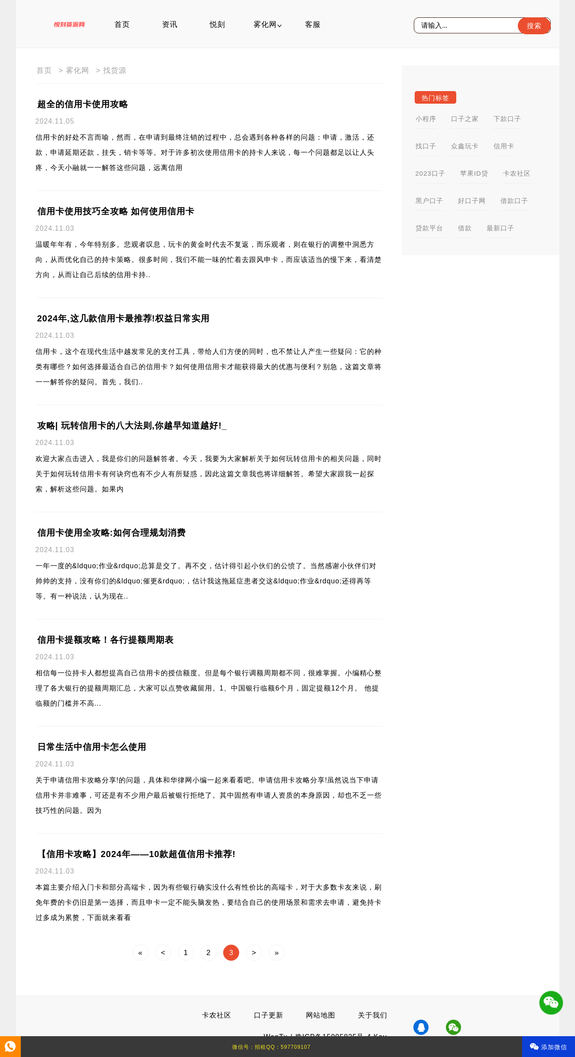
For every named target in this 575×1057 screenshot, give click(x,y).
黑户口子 (429, 200)
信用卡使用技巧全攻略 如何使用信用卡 (116, 211)
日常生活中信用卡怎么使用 (91, 747)
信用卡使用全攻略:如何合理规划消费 (111, 532)
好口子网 (472, 200)
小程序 (426, 118)
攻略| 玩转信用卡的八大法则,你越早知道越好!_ (132, 425)
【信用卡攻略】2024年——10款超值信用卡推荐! (136, 854)
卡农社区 (517, 173)
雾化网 (265, 24)
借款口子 (514, 200)
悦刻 (217, 24)
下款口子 (507, 118)
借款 (465, 228)
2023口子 (430, 173)
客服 (313, 24)
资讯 (170, 24)
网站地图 (320, 1015)
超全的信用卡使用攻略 (82, 104)
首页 (122, 24)
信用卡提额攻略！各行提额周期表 (105, 640)
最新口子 (500, 228)
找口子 (426, 146)
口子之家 (465, 118)
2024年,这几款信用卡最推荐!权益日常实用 (123, 318)
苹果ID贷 (474, 173)
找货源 (115, 70)
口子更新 (268, 1015)
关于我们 (372, 1015)
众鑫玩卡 (465, 146)
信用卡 (504, 146)
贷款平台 (429, 228)
